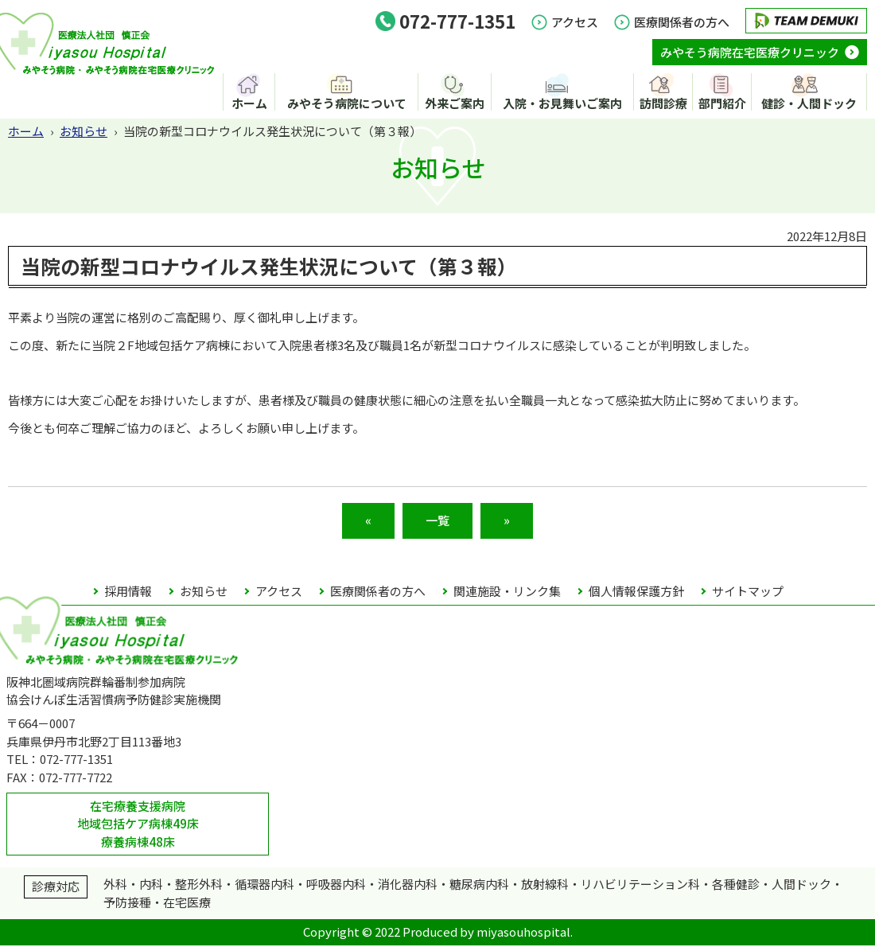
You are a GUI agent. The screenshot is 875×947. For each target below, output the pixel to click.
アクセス (574, 22)
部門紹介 (722, 103)
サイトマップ (748, 592)
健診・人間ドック (809, 103)
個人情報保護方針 (636, 592)
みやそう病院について (348, 103)
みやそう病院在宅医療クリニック (749, 52)
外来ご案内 (456, 103)
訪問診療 (664, 103)
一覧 (437, 521)
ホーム (249, 103)
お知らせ (83, 131)
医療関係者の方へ (681, 22)
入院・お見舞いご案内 (564, 103)
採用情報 (128, 592)
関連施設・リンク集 (507, 592)
